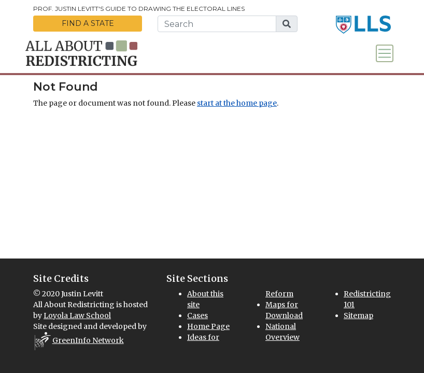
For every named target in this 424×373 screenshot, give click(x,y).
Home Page (208, 326)
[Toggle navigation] (384, 53)
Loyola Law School (77, 315)
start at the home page (237, 103)
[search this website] (217, 24)
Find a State (88, 23)
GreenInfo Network (88, 340)
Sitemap (358, 315)
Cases (197, 315)
